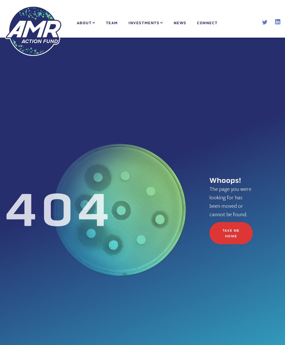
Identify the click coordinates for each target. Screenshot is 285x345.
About (84, 23)
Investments (144, 23)
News (180, 23)
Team (112, 23)
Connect (207, 23)
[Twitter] (264, 23)
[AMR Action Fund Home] (33, 31)
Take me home (231, 233)
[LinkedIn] (277, 23)
